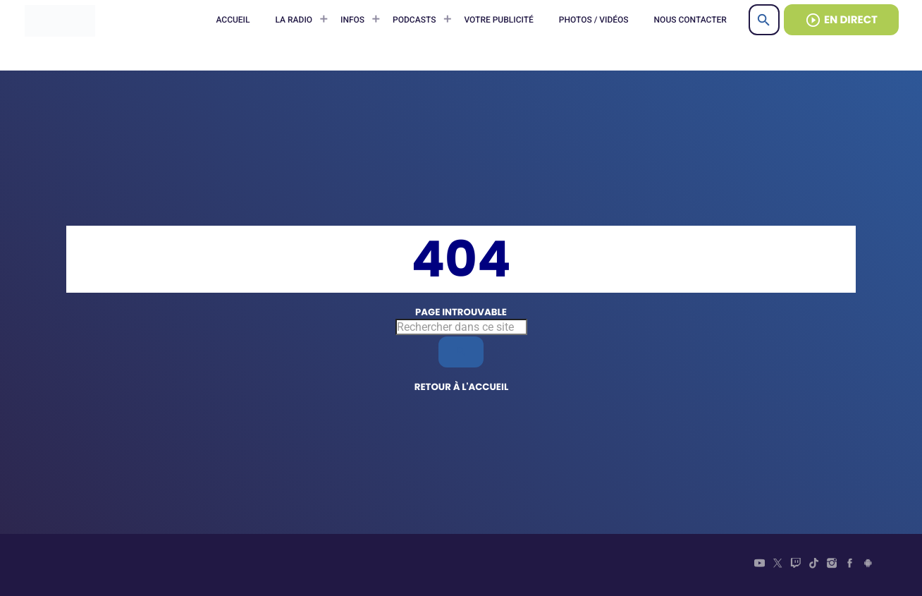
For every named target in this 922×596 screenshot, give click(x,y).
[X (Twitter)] (777, 565)
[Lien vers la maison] (60, 20)
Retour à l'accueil (461, 387)
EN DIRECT (841, 20)
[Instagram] (831, 565)
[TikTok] (814, 565)
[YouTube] (760, 565)
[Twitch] (795, 565)
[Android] (867, 565)
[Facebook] (850, 565)
